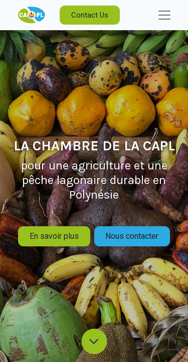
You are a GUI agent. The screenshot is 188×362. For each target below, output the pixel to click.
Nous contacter (131, 236)
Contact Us (89, 15)
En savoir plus (54, 236)
